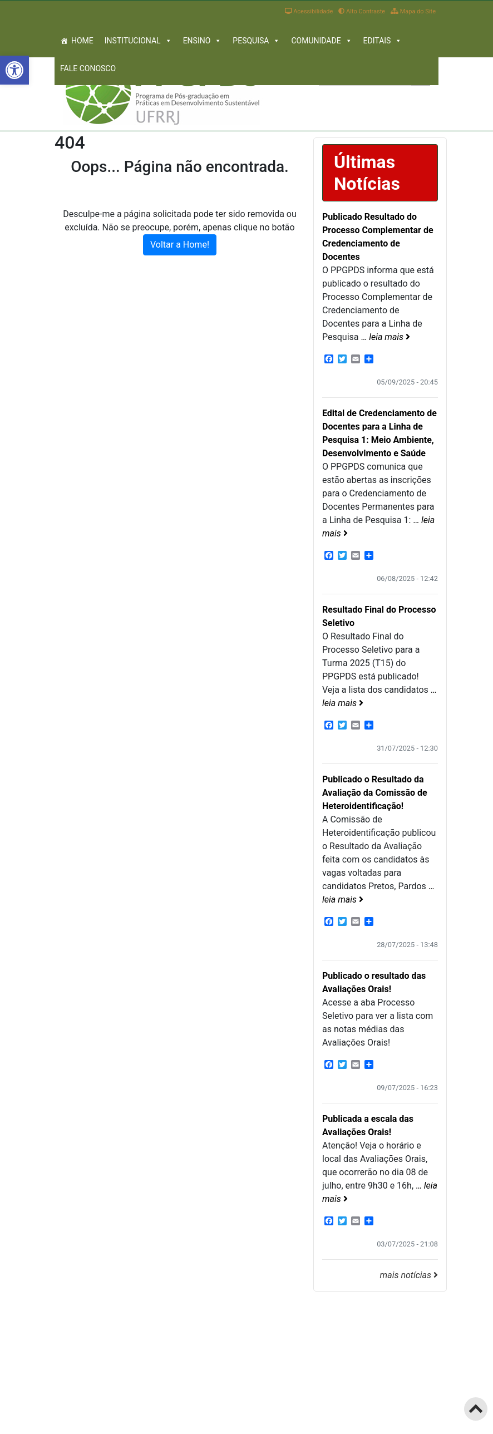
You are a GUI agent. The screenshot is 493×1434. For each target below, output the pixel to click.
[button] (14, 70)
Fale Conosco (88, 68)
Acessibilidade (309, 11)
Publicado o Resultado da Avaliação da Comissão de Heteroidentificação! (374, 792)
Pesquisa (256, 41)
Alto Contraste (361, 11)
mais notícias (409, 1275)
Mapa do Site (413, 11)
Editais (382, 41)
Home (82, 40)
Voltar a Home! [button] (179, 244)
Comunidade (321, 41)
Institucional (138, 41)
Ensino (202, 41)
